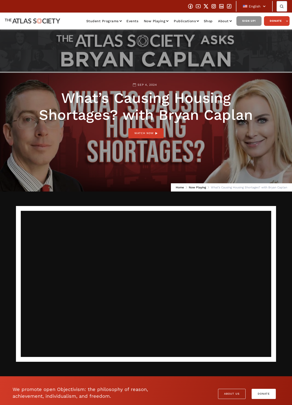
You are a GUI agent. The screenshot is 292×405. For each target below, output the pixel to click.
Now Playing (155, 21)
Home (180, 187)
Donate (276, 20)
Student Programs (102, 21)
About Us (232, 393)
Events (132, 21)
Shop (208, 21)
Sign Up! (249, 20)
